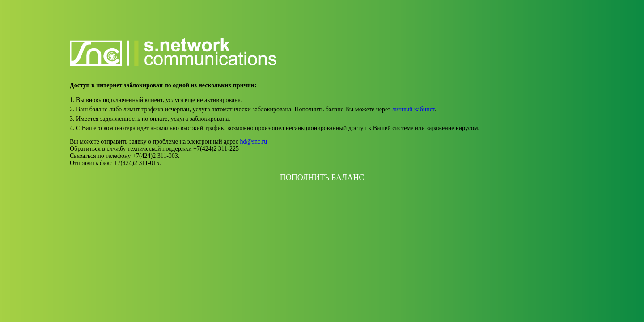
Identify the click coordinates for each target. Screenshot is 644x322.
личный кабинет (413, 109)
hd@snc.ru (253, 141)
